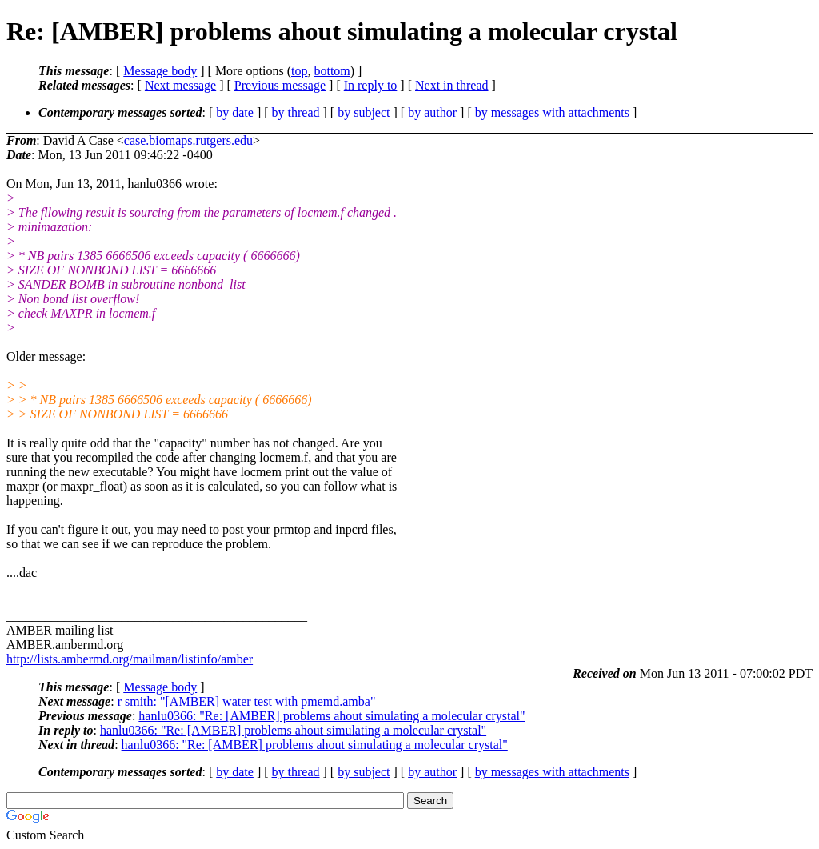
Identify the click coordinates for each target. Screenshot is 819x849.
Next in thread (452, 85)
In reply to (371, 85)
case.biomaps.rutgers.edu (188, 140)
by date (235, 112)
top (299, 71)
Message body (160, 71)
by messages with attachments (552, 112)
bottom (332, 71)
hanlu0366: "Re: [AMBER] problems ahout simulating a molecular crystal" (331, 716)
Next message (180, 85)
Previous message (280, 85)
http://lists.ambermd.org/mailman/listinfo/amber (129, 659)
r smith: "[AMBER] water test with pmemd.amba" (247, 701)
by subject (364, 112)
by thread (296, 112)
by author (432, 112)
